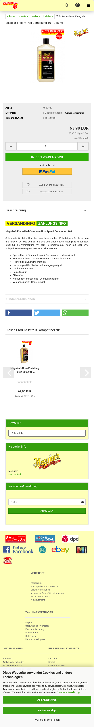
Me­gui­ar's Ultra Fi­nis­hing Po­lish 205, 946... (24, 370)
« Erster (11, 16)
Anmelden (47, 511)
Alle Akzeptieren (47, 699)
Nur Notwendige (47, 710)
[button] (18, 313)
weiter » (36, 16)
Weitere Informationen (47, 719)
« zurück (23, 16)
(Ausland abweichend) (74, 113)
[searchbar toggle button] (66, 5)
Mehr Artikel (14, 474)
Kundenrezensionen (20, 299)
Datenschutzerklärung (68, 692)
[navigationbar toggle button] (88, 5)
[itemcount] (47, 146)
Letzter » (48, 16)
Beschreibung (15, 210)
